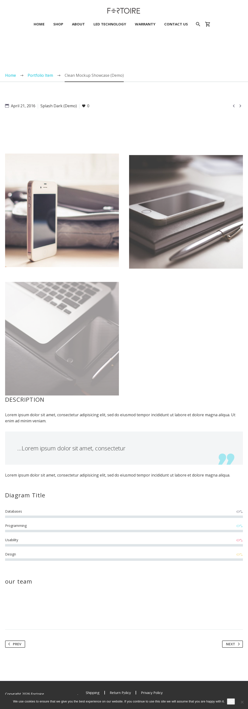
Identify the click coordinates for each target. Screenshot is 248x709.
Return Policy (120, 692)
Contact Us (176, 24)
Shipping (93, 692)
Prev (13, 644)
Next (234, 644)
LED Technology (109, 24)
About (78, 24)
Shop (58, 24)
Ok (231, 701)
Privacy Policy (152, 692)
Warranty (145, 24)
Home (39, 24)
